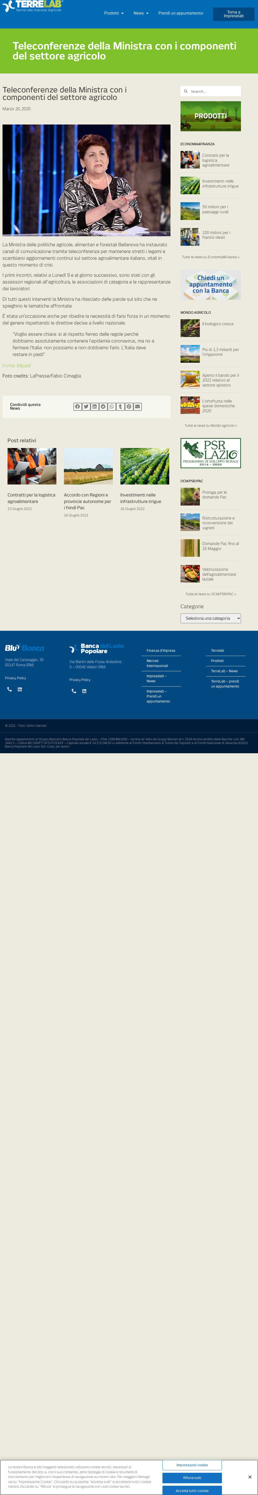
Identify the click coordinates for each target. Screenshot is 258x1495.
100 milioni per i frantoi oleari (216, 235)
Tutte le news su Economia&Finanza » (210, 257)
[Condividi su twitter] (86, 407)
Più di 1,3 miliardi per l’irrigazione (220, 352)
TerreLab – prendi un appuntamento (225, 684)
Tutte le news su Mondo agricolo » (211, 426)
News (141, 13)
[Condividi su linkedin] (95, 407)
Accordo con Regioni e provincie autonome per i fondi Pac (87, 501)
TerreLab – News (224, 671)
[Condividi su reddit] (103, 407)
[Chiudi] (249, 1477)
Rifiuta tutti (192, 1478)
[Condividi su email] (137, 407)
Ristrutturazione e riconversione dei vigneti (218, 523)
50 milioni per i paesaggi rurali (215, 209)
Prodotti (114, 13)
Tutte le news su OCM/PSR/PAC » (211, 594)
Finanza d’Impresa (161, 650)
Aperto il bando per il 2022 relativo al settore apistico (220, 380)
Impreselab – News (157, 678)
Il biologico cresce (218, 324)
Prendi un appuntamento (180, 13)
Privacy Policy (15, 678)
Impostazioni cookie (192, 1465)
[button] (233, 14)
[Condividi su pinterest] (129, 407)
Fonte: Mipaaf (17, 365)
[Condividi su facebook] (77, 407)
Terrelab (217, 650)
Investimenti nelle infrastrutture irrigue (220, 183)
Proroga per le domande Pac (214, 495)
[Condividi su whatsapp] (112, 407)
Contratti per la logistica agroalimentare (215, 160)
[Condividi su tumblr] (120, 407)
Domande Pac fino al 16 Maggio (220, 546)
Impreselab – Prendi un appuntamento (158, 696)
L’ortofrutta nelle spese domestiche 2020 (218, 406)
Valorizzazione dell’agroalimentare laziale (219, 574)
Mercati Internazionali (157, 663)
